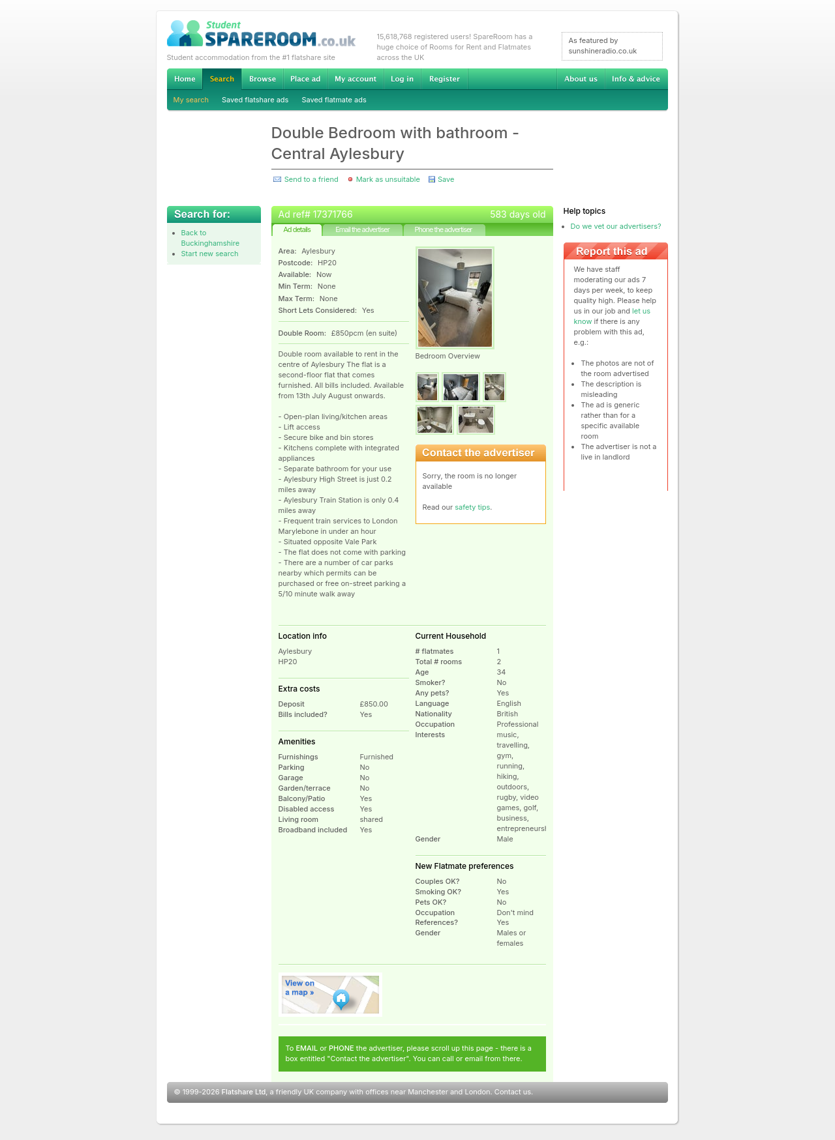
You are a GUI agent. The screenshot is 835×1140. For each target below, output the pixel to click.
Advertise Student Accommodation (305, 78)
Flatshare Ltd (244, 1091)
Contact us (512, 1091)
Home (184, 78)
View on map (331, 994)
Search (221, 79)
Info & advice (636, 78)
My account (355, 78)
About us (580, 78)
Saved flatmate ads (333, 99)
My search (191, 99)
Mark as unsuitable (388, 179)
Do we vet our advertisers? (616, 226)
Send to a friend (311, 179)
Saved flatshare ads (255, 99)
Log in (402, 78)
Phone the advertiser (443, 229)
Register (444, 78)
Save (446, 179)
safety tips (472, 507)
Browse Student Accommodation (262, 78)
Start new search (210, 253)
